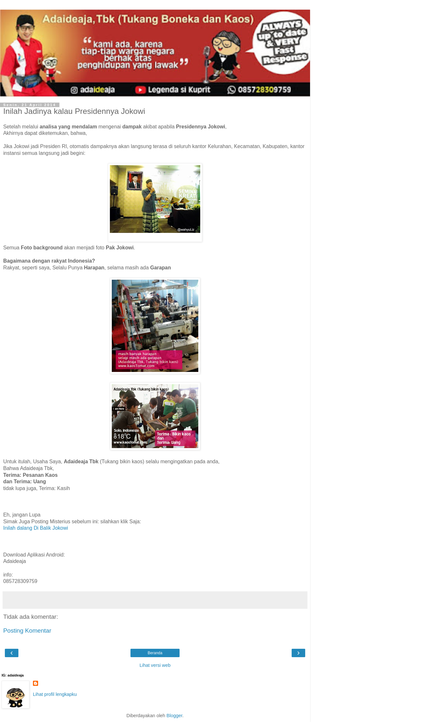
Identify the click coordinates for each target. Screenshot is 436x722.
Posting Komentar (27, 630)
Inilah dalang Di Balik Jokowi (35, 528)
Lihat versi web (155, 665)
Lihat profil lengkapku (55, 694)
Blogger (174, 715)
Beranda (155, 653)
